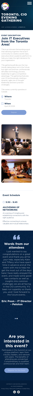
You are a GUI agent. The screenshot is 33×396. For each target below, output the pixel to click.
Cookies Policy (26, 388)
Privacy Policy (5, 388)
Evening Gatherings (11, 27)
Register (14, 112)
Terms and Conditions (15, 388)
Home (2, 27)
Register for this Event (16, 370)
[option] (16, 279)
